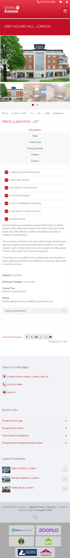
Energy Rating (35, 148)
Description (35, 129)
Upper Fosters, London (23, 468)
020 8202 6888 (46, 1)
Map (35, 135)
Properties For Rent (12, 428)
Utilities (35, 154)
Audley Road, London (22, 487)
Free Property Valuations (15, 435)
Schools (35, 160)
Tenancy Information (15, 311)
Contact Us (58, 113)
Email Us (11, 392)
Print (47, 113)
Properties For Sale (12, 420)
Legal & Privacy (36, 507)
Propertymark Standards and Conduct (22, 442)
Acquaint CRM (44, 510)
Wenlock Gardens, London (25, 477)
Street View (35, 142)
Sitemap (51, 507)
